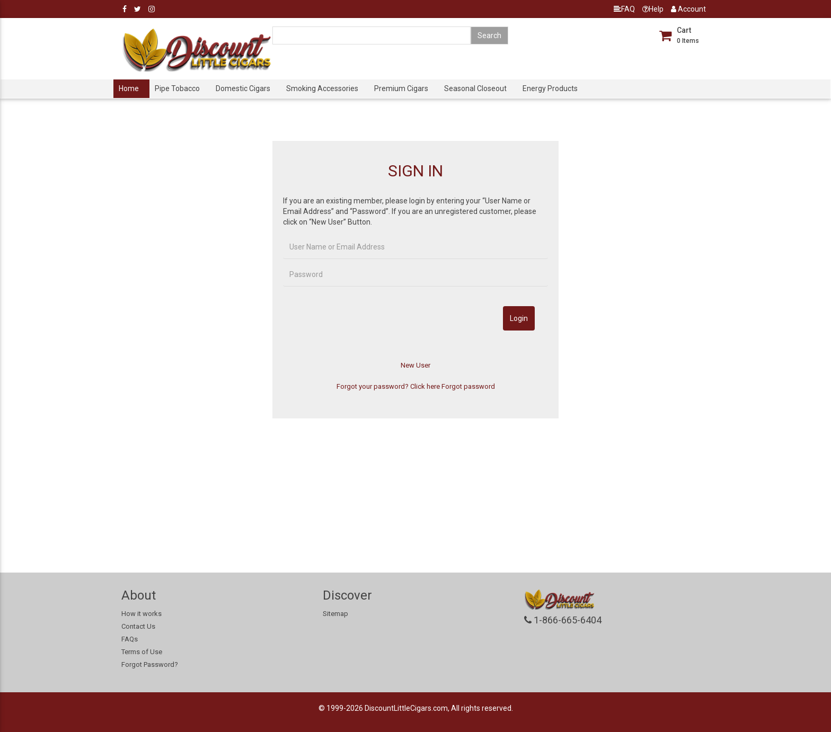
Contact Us (138, 626)
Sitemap (335, 614)
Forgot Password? (149, 664)
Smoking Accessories (322, 88)
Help (653, 9)
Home (129, 88)
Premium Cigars (401, 88)
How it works (141, 614)
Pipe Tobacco (177, 88)
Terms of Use (141, 652)
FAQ (624, 9)
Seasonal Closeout (475, 88)
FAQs (129, 639)
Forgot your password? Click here (388, 386)
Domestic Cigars (243, 88)
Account (688, 9)
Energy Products (550, 88)
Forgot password (468, 386)
